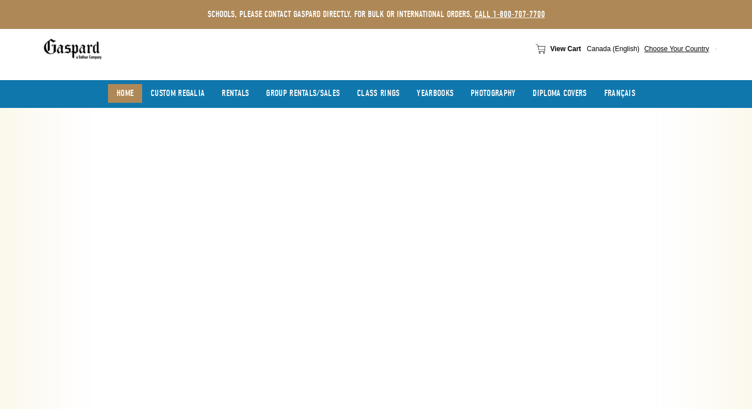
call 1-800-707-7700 (510, 14)
